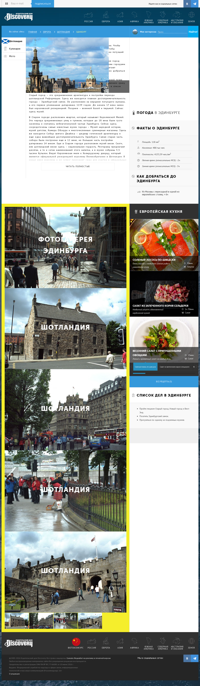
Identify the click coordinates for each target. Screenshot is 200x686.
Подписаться (43, 4)
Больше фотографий (115, 584)
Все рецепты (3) (164, 381)
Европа (47, 31)
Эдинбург (81, 31)
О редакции (14, 674)
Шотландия (63, 31)
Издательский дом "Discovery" (19, 17)
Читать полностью (78, 166)
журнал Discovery (19, 643)
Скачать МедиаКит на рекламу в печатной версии (89, 658)
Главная (32, 31)
